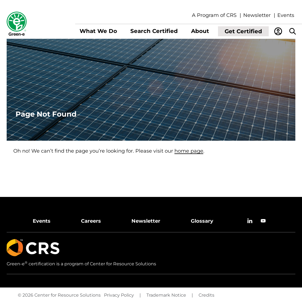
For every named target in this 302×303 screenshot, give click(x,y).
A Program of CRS (214, 15)
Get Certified (243, 31)
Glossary (202, 221)
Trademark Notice (166, 295)
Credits (206, 295)
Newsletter (257, 15)
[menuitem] (98, 31)
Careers (91, 221)
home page (188, 151)
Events (285, 15)
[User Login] (278, 31)
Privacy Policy (119, 295)
